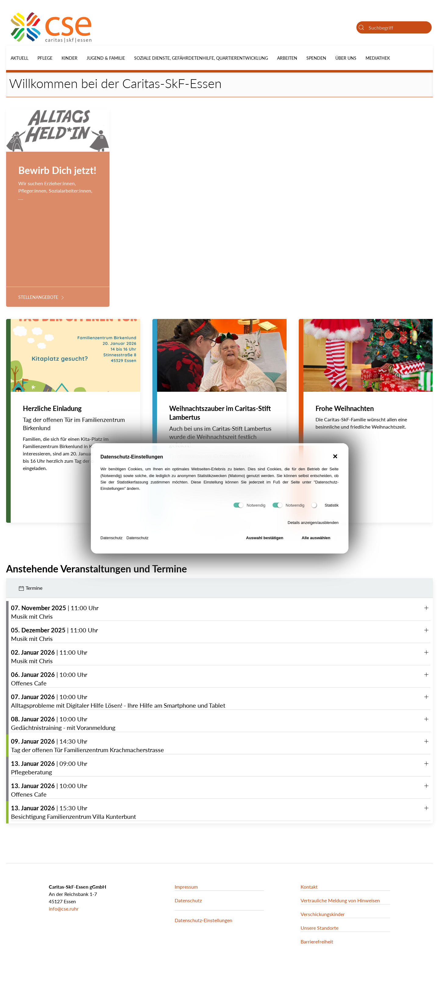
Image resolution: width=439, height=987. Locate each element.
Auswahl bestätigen (264, 541)
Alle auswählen (316, 541)
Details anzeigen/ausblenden (313, 525)
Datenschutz (112, 541)
